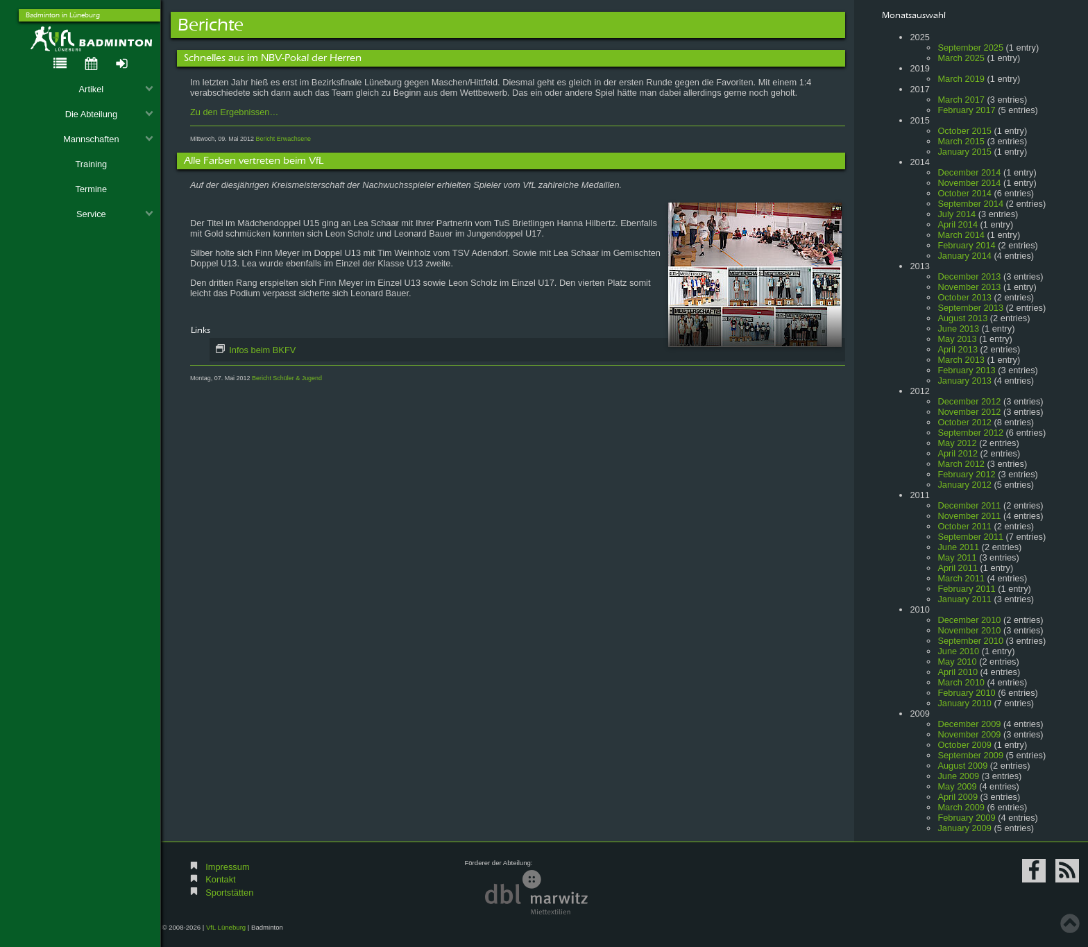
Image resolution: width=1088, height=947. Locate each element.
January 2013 (964, 380)
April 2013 (957, 349)
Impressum (227, 867)
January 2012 (964, 484)
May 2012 (956, 443)
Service (114, 214)
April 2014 (957, 224)
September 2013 (970, 307)
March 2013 (961, 360)
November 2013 (969, 287)
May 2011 (956, 557)
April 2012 (957, 453)
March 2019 (961, 79)
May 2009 (956, 786)
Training (91, 164)
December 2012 (969, 401)
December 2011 (969, 505)
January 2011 (964, 599)
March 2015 (961, 141)
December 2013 (969, 276)
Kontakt (220, 879)
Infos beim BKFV (261, 350)
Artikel (116, 89)
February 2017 (966, 110)
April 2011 (957, 568)
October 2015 (964, 131)
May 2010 (956, 661)
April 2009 (957, 797)
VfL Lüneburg (226, 927)
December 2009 (969, 724)
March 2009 (961, 807)
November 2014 (969, 183)
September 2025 (970, 47)
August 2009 (962, 765)
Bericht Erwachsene (283, 138)
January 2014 (964, 255)
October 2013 (964, 297)
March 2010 (961, 682)
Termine (92, 189)
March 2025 (961, 58)
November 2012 (969, 412)
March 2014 (961, 235)
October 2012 (964, 422)
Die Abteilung (109, 114)
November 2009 (969, 734)
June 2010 (958, 651)
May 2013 (956, 339)
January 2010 (964, 703)
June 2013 (958, 328)
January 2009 (964, 828)
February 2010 (966, 693)
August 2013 (962, 318)
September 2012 (970, 432)
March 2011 (961, 578)
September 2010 (970, 640)
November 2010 (969, 630)
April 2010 (957, 672)
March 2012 (961, 464)
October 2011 (964, 526)
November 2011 (969, 516)
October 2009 (964, 745)
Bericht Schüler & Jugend (287, 378)
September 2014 (970, 203)
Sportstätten (229, 892)
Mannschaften (108, 139)
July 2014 (956, 214)
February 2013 (966, 370)
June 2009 (958, 776)
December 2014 (969, 172)
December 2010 (969, 620)
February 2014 (966, 245)
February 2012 (966, 474)
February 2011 (966, 588)
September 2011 (970, 536)
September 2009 (970, 755)
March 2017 (961, 99)
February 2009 (966, 817)
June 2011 (958, 547)
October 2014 (964, 193)
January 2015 (964, 151)
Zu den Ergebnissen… (234, 112)
